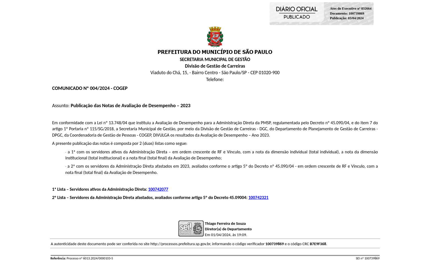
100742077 (158, 189)
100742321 (258, 197)
